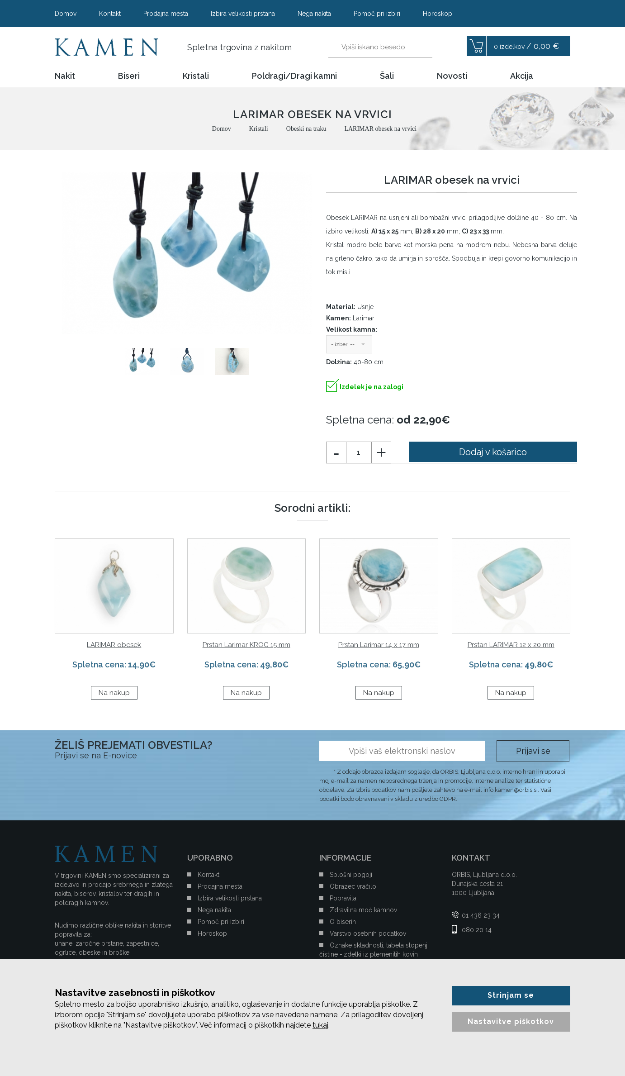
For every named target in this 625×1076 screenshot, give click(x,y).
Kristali (196, 76)
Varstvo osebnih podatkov (368, 933)
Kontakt (110, 13)
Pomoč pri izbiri (377, 13)
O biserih (343, 921)
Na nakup (114, 693)
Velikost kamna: (351, 329)
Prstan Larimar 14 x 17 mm (378, 645)
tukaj (320, 1025)
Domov (65, 13)
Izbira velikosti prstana (243, 13)
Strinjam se (511, 995)
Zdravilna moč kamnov (363, 910)
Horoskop (437, 13)
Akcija (521, 76)
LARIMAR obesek (114, 645)
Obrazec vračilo (353, 886)
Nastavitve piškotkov (511, 1021)
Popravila (343, 898)
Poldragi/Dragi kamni (294, 76)
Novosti (452, 76)
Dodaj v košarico (493, 452)
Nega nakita (314, 13)
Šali (387, 76)
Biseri (129, 76)
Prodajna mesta (165, 13)
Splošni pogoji (351, 874)
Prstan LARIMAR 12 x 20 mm (511, 645)
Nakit (65, 76)
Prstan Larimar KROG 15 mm (246, 645)
